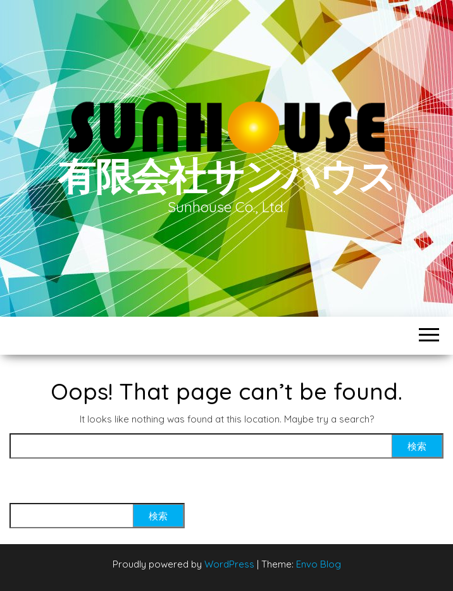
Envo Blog (318, 564)
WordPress (229, 564)
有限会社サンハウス (226, 176)
